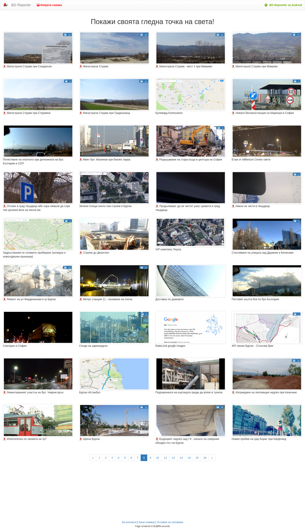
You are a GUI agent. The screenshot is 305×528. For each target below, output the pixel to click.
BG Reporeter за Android (285, 5)
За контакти (129, 522)
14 (189, 457)
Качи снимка (147, 522)
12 (173, 457)
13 (181, 457)
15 (197, 457)
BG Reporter (21, 5)
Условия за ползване (170, 522)
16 (205, 457)
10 (157, 457)
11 (165, 457)
